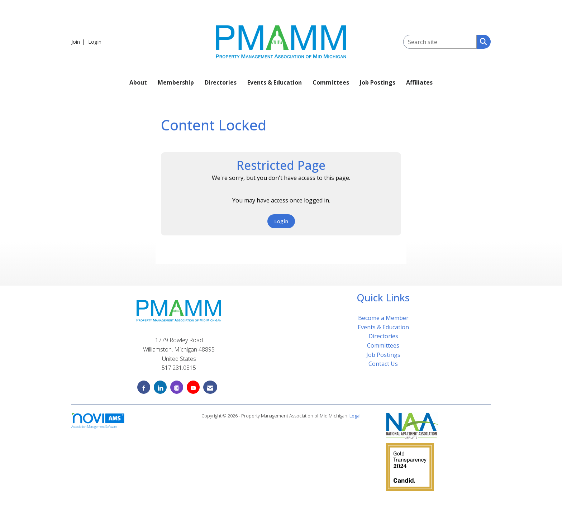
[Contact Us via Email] (210, 387)
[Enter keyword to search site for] (440, 42)
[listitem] (79, 42)
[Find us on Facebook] (143, 387)
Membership (176, 82)
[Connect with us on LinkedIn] (160, 387)
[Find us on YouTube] (193, 387)
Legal (355, 415)
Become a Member (383, 318)
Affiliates (419, 82)
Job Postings (377, 82)
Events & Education (274, 82)
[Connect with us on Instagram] (176, 387)
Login (281, 221)
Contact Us (383, 364)
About (138, 82)
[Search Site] (482, 41)
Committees (331, 82)
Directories (221, 82)
